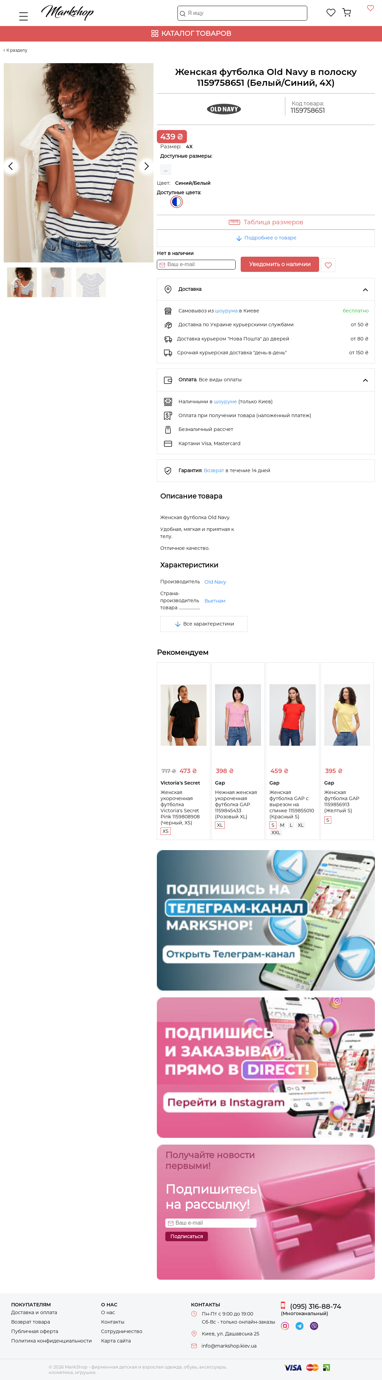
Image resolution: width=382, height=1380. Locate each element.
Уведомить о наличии (280, 264)
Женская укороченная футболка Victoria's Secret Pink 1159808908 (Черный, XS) (180, 807)
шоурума (226, 311)
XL (220, 825)
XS (166, 831)
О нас (108, 1312)
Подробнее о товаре (265, 238)
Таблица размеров (273, 222)
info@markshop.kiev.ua (229, 1346)
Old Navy (215, 582)
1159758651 (308, 110)
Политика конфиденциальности (51, 1341)
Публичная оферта (34, 1331)
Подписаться (186, 1236)
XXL (275, 832)
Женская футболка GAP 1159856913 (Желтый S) (341, 801)
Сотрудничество (121, 1331)
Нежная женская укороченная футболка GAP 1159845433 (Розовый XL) (236, 804)
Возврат (214, 470)
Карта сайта (116, 1341)
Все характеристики (204, 624)
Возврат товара (30, 1322)
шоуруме (225, 402)
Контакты (112, 1322)
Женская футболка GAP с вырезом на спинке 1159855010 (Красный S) (291, 804)
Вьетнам (215, 601)
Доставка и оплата (34, 1312)
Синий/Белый (176, 201)
